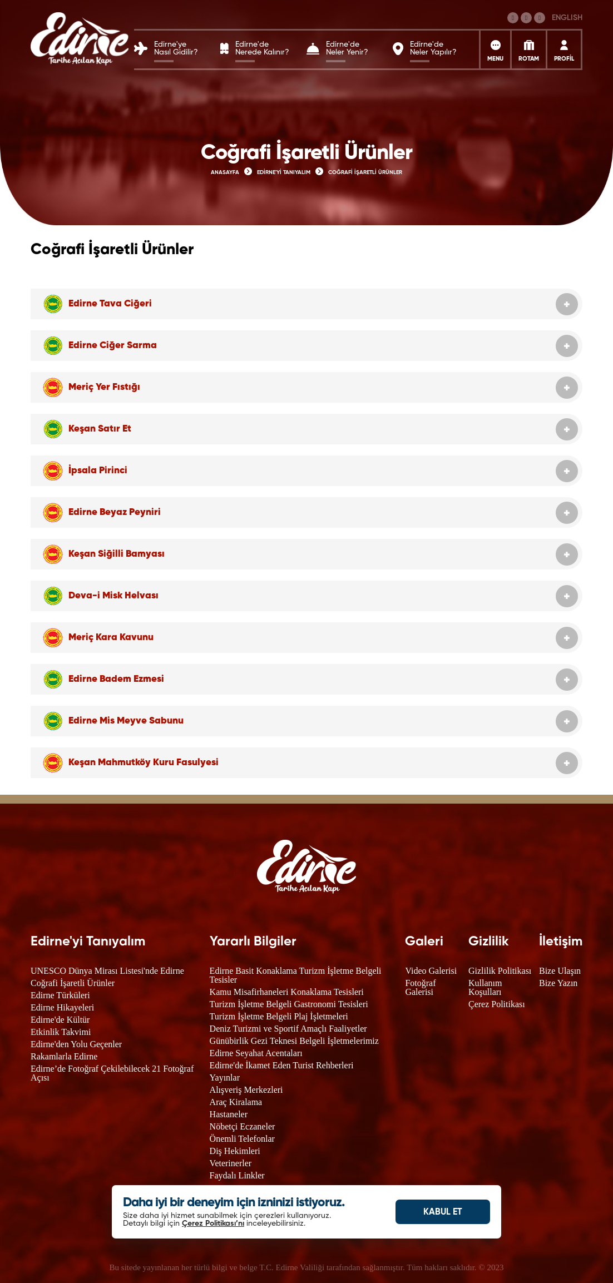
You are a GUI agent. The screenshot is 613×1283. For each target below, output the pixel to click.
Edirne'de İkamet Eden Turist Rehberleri (282, 1065)
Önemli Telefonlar (242, 1138)
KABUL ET (442, 1212)
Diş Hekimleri (235, 1151)
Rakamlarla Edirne (64, 1056)
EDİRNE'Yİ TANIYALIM (283, 172)
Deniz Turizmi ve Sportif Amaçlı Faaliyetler (288, 1028)
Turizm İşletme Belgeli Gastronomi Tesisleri (289, 1004)
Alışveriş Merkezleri (246, 1089)
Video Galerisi (431, 970)
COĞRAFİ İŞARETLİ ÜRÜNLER (365, 172)
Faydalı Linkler (237, 1175)
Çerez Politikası (496, 1004)
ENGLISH (567, 18)
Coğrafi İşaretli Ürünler (73, 983)
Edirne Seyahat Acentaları (256, 1053)
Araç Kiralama (236, 1102)
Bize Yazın (558, 983)
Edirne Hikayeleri (62, 1007)
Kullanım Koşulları (485, 987)
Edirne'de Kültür (60, 1019)
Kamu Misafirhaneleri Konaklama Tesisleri (287, 992)
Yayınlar (225, 1077)
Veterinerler (231, 1163)
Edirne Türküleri (60, 995)
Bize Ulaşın (560, 970)
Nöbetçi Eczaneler (242, 1126)
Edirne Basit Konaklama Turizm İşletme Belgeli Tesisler (296, 975)
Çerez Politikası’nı (213, 1223)
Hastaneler (229, 1114)
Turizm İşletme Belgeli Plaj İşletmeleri (279, 1016)
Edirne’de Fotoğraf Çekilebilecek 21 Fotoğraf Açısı (112, 1073)
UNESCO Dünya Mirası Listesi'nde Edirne (107, 970)
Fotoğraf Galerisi (420, 987)
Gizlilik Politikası (499, 970)
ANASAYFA (225, 172)
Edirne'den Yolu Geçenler (76, 1044)
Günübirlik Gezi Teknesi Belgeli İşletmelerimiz (294, 1041)
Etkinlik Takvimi (61, 1032)
